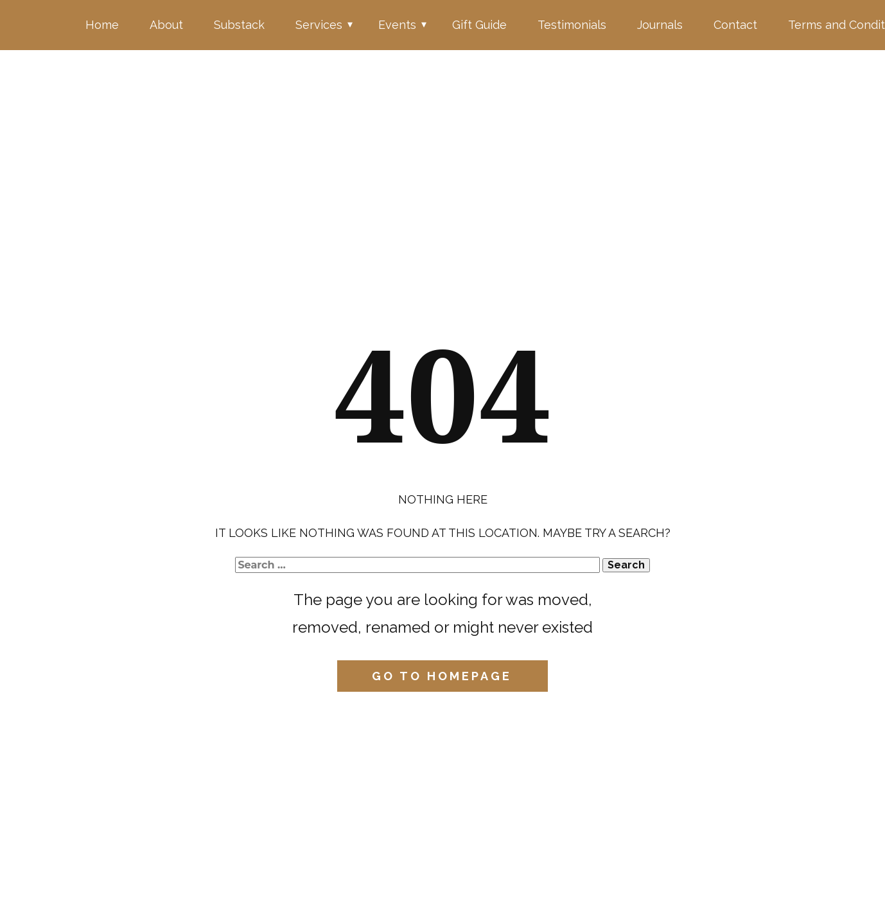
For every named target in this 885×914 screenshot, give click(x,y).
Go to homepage (442, 676)
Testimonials (572, 24)
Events (397, 24)
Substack (239, 24)
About (166, 24)
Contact (735, 24)
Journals (660, 24)
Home (102, 24)
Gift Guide (479, 24)
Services (318, 24)
